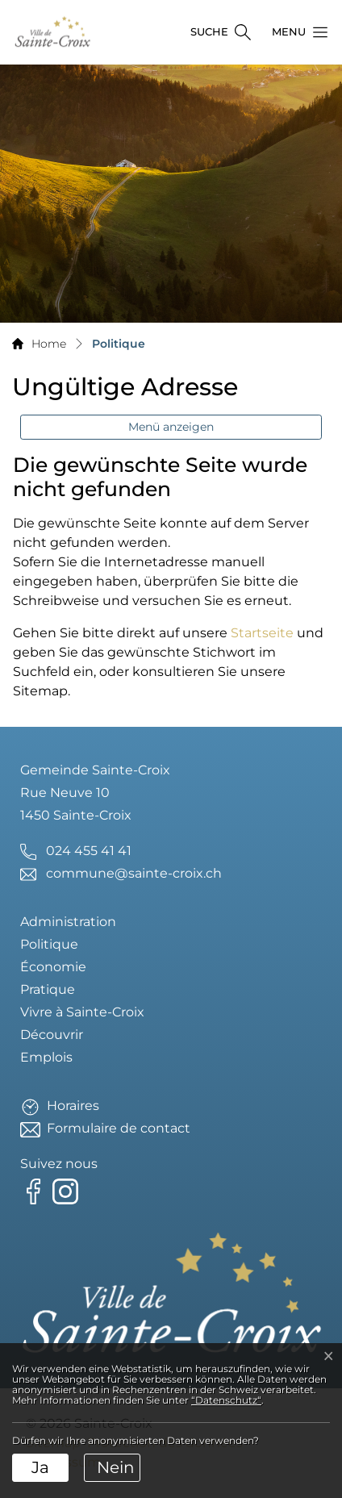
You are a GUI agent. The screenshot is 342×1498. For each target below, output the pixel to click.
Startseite (262, 633)
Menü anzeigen (171, 426)
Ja (40, 1467)
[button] (295, 32)
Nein (116, 1467)
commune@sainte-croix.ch (134, 873)
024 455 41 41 (88, 850)
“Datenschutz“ (226, 1400)
